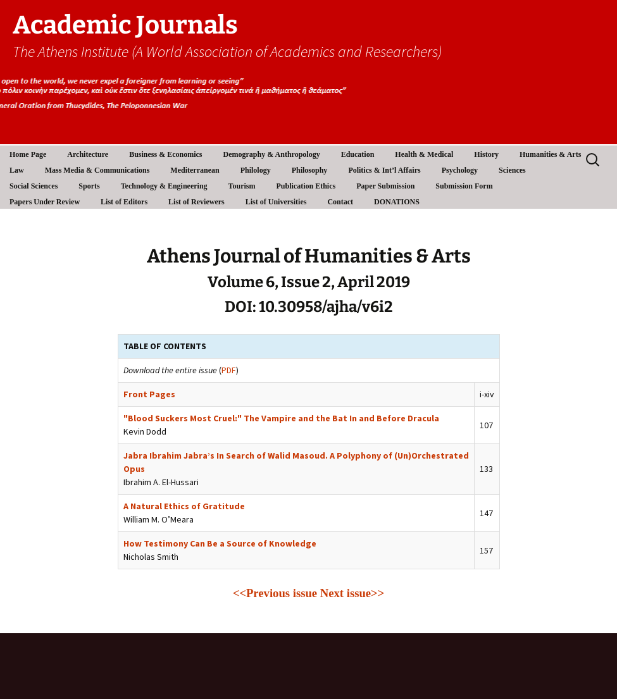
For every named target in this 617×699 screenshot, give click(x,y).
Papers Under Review (44, 201)
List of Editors (124, 201)
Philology (255, 170)
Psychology (460, 170)
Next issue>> (352, 593)
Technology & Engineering (164, 186)
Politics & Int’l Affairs (384, 170)
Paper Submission (385, 186)
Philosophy (310, 170)
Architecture (87, 154)
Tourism (242, 186)
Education (358, 154)
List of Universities (276, 201)
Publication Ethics (305, 186)
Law (16, 170)
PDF (228, 370)
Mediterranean (194, 170)
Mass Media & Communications (97, 170)
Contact (340, 201)
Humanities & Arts (550, 154)
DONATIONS (397, 201)
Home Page (27, 154)
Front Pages (149, 394)
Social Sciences (33, 186)
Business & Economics (165, 154)
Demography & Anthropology (271, 154)
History (486, 154)
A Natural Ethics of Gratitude (184, 506)
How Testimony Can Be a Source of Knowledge (219, 543)
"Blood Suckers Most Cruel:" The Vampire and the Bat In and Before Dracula (281, 418)
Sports (88, 186)
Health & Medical (424, 154)
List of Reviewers (196, 201)
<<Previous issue (275, 593)
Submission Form (463, 186)
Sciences (512, 170)
